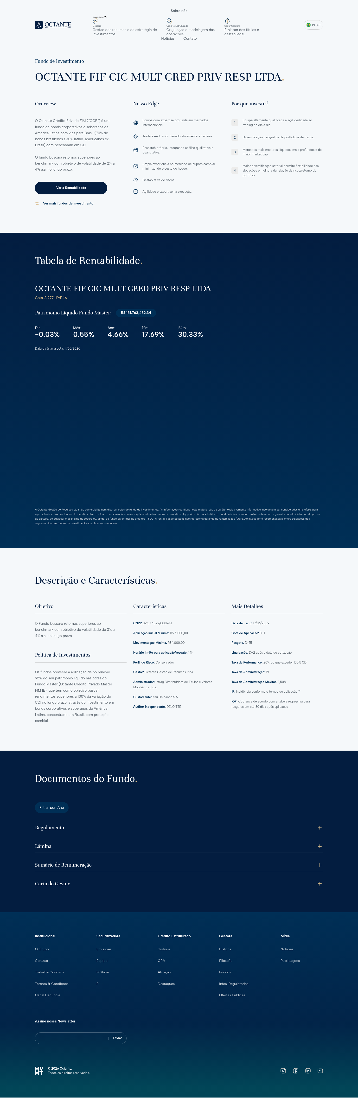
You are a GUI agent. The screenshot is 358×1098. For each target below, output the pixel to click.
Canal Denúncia (48, 996)
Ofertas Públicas (232, 996)
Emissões (104, 950)
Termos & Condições (52, 984)
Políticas (103, 973)
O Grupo (42, 950)
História (164, 950)
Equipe (102, 961)
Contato (190, 38)
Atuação (164, 973)
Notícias (167, 38)
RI (98, 984)
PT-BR (313, 25)
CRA (161, 961)
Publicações (290, 961)
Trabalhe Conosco (49, 973)
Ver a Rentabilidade (68, 188)
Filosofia (226, 961)
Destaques (166, 984)
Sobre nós (179, 11)
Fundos (225, 973)
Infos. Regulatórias (234, 984)
